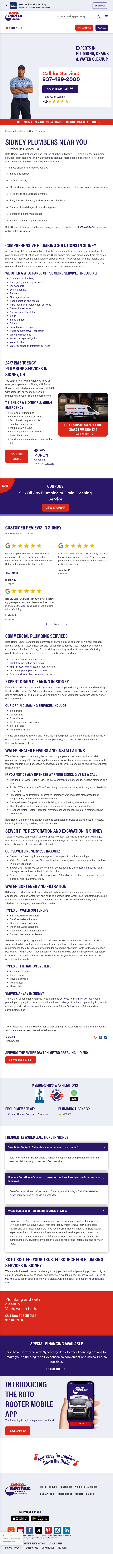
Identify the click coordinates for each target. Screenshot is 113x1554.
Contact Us (66, 1487)
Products (79, 1487)
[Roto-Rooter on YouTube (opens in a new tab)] (20, 1530)
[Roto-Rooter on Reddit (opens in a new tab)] (11, 1530)
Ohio (31, 131)
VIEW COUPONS (55, 507)
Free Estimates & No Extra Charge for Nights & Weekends (59, 121)
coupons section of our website (45, 1161)
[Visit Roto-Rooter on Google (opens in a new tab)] (95, 1035)
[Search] (78, 16)
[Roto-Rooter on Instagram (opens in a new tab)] (57, 1530)
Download (100, 5)
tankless (33, 823)
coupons (49, 463)
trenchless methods (83, 867)
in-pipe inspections (20, 863)
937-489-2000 (61, 79)
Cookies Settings (9, 1541)
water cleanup (85, 1221)
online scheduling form (17, 231)
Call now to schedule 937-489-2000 (20, 1317)
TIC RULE (62, 1547)
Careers (90, 1494)
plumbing (49, 1221)
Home (8, 131)
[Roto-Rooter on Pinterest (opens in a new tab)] (48, 1530)
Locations (20, 131)
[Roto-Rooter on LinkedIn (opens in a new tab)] (66, 1530)
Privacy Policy (13, 1547)
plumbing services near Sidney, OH (68, 998)
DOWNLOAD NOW (18, 1431)
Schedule (84, 27)
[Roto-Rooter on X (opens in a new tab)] (38, 1530)
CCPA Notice (48, 1547)
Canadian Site (65, 1494)
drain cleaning (64, 1221)
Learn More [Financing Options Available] (56, 1368)
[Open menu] (106, 16)
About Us (92, 1487)
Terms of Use (31, 1547)
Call (102, 27)
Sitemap (79, 1494)
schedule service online (25, 1195)
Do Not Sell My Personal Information (25, 1543)
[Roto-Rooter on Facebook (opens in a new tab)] (29, 1530)
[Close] (17, 1538)
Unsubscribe (55, 1543)
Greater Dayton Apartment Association (29, 1114)
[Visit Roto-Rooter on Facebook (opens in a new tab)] (100, 1035)
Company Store (47, 1494)
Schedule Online (60, 89)
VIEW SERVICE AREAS (20, 1060)
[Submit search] (99, 16)
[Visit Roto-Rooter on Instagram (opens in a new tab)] (105, 1035)
